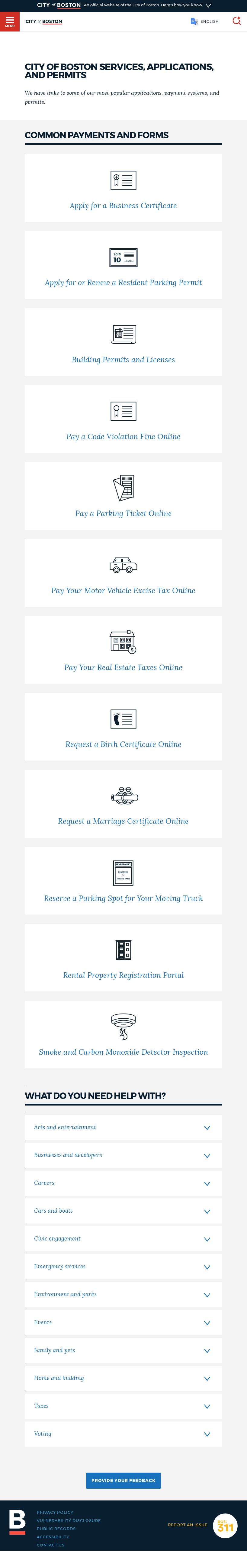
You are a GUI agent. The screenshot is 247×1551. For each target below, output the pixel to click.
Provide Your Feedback (123, 1481)
